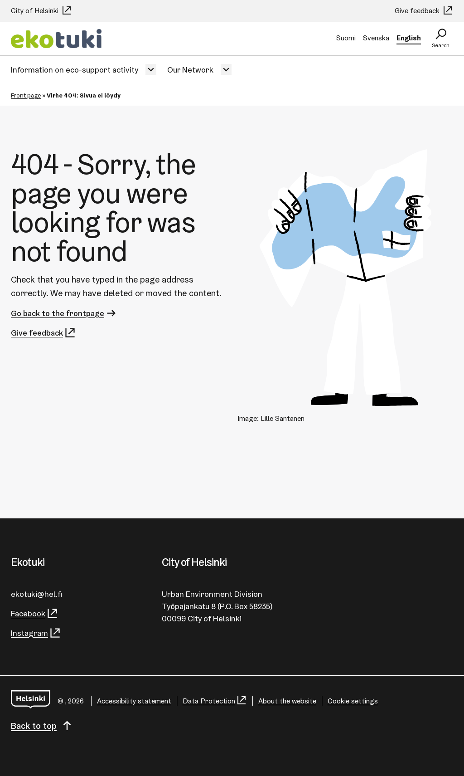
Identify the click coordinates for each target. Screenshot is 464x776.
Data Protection (215, 701)
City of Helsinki (41, 10)
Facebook (34, 613)
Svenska (376, 38)
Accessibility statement (134, 701)
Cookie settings (353, 701)
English (408, 38)
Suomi (346, 38)
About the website (287, 701)
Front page (26, 95)
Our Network (190, 69)
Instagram (36, 633)
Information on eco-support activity (74, 69)
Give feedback (424, 10)
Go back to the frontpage (64, 313)
